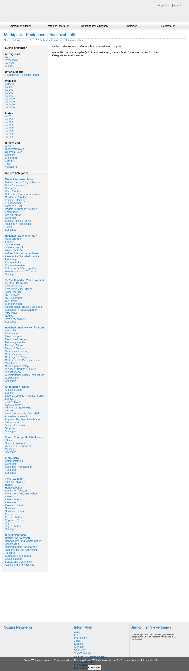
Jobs (77, 640)
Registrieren (164, 5)
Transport (10, 469)
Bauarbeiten (12, 543)
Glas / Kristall (12, 401)
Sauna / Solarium (15, 443)
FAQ (76, 634)
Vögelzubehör (13, 526)
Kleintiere (10, 502)
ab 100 (9, 119)
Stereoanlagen (13, 303)
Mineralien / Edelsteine (18, 407)
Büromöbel (11, 188)
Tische (9, 226)
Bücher (9, 398)
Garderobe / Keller (15, 197)
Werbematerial (82, 652)
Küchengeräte (13, 262)
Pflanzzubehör (13, 372)
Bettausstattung (14, 460)
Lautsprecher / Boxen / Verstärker (24, 306)
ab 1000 (9, 128)
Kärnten (9, 160)
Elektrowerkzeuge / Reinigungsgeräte (16, 341)
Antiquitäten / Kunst (17, 386)
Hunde (9, 484)
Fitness (9, 440)
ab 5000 (9, 137)
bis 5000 (10, 107)
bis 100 (9, 89)
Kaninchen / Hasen (16, 490)
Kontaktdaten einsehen (94, 25)
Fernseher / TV (13, 286)
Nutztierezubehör (15, 511)
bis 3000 (10, 104)
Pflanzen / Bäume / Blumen (20, 369)
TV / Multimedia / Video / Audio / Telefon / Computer (24, 282)
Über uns (79, 649)
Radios (9, 315)
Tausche (10, 63)
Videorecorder (13, 291)
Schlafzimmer (13, 214)
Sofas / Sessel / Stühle (18, 220)
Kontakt (78, 643)
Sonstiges (10, 229)
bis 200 (9, 92)
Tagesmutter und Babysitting (21, 549)
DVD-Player (12, 294)
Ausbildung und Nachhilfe (19, 564)
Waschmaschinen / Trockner (21, 271)
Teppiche (10, 428)
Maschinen (11, 363)
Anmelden (179, 5)
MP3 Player (11, 312)
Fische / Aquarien (15, 481)
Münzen (9, 410)
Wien (8, 146)
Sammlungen (12, 422)
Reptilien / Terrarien (16, 520)
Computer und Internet (18, 555)
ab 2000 (9, 131)
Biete (8, 57)
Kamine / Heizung (15, 200)
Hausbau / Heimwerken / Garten (24, 327)
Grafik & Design (14, 558)
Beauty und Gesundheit (18, 561)
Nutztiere (10, 508)
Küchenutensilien (15, 265)
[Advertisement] (25, 597)
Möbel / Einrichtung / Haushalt (22, 413)
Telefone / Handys (15, 318)
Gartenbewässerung (16, 351)
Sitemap (79, 646)
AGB (77, 631)
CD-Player (11, 300)
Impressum (80, 637)
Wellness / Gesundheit (18, 446)
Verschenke (11, 60)
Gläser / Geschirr (15, 247)
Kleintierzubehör (14, 505)
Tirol (7, 163)
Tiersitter (10, 552)
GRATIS (9, 83)
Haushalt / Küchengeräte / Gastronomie (21, 237)
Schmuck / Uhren (15, 425)
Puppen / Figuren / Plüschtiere (22, 419)
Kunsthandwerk (14, 404)
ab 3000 (9, 134)
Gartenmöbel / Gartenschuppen (23, 360)
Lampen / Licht (13, 206)
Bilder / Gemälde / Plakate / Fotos (24, 395)
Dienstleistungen (15, 535)
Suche (8, 65)
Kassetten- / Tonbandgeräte (21, 309)
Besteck (9, 241)
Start (7, 40)
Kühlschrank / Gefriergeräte (21, 268)
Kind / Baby (12, 457)
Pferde (9, 514)
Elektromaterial (13, 336)
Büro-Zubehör (13, 191)
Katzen (9, 496)
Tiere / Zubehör (38, 40)
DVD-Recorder (13, 297)
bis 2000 (10, 101)
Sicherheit (10, 217)
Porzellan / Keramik (16, 416)
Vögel (8, 523)
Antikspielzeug (13, 389)
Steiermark (11, 157)
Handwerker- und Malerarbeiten (23, 540)
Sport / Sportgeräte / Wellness (23, 437)
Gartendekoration (15, 354)
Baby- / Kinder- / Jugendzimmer (23, 182)
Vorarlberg (11, 166)
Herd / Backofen (14, 250)
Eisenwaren (11, 333)
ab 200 (9, 122)
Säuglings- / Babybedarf (18, 466)
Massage (10, 449)
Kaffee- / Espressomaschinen (22, 253)
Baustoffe (10, 330)
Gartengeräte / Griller (17, 357)
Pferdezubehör (13, 517)
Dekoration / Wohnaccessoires (22, 194)
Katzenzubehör (13, 499)
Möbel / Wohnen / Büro (19, 179)
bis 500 (9, 95)
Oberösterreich (13, 151)
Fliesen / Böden (14, 348)
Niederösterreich (14, 148)
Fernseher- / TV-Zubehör (19, 289)
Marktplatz (19, 40)
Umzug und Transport (17, 538)
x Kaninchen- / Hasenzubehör (22, 74)
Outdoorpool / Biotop (17, 366)
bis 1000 (10, 98)
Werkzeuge (11, 377)
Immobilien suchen (21, 25)
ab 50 (8, 116)
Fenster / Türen (14, 345)
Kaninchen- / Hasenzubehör (67, 40)
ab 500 (9, 125)
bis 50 (8, 86)
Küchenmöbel (13, 203)
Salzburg (10, 154)
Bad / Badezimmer (15, 185)
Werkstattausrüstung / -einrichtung (24, 374)
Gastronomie (12, 244)
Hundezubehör (13, 487)
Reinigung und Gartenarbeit (21, 546)
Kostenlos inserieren (57, 25)
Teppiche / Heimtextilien (18, 223)
